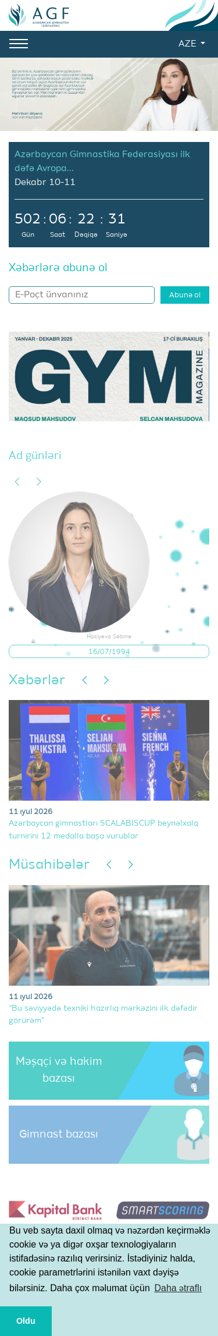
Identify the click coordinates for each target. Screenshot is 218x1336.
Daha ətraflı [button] (178, 1288)
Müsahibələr (49, 865)
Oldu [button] (25, 1321)
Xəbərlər (37, 680)
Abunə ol (185, 295)
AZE (188, 44)
